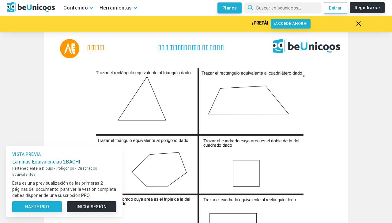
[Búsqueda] (282, 7)
